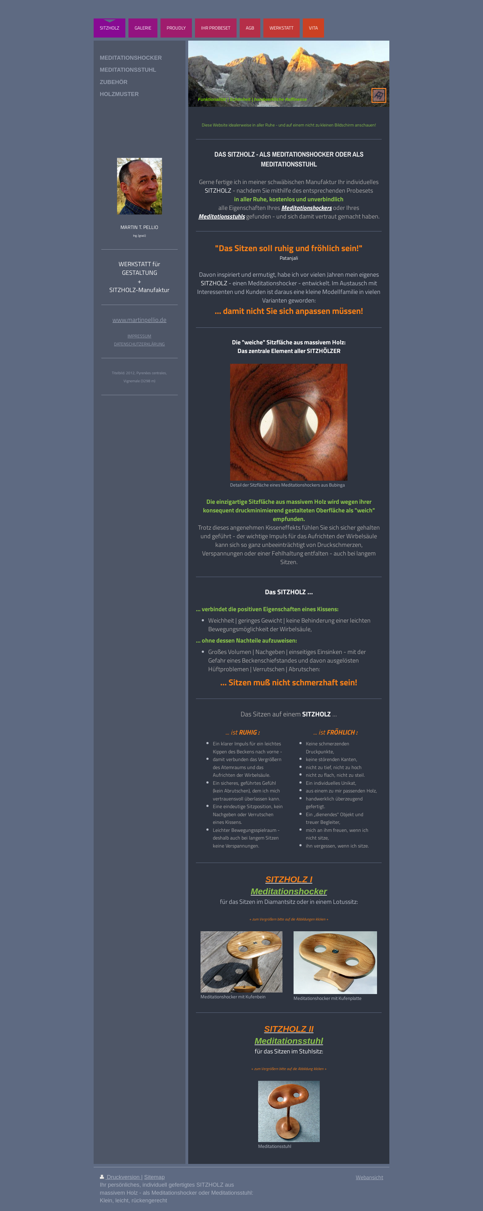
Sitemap (154, 1177)
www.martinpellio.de (139, 319)
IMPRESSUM (139, 336)
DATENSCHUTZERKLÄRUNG (139, 344)
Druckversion (120, 1177)
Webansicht (369, 1177)
